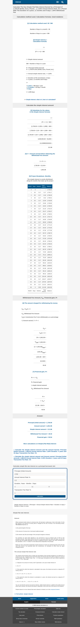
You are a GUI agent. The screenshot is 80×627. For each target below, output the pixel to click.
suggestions (33, 598)
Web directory (58, 622)
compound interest (55, 589)
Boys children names (40, 622)
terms (46, 598)
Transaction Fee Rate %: (22, 490)
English (26, 602)
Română (53, 602)
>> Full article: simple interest (23, 594)
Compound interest (40, 612)
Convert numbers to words (21, 608)
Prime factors (40, 615)
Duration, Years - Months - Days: (25, 483)
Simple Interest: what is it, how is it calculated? (41, 99)
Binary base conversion (21, 618)
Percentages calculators (40, 608)
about (19, 598)
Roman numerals (40, 618)
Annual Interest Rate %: (22, 477)
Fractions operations (58, 615)
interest (18, 2)
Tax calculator (21, 612)
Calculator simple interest (58, 612)
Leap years (22, 615)
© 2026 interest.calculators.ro (40, 605)
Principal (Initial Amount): (22, 471)
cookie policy (60, 598)
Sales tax (58, 608)
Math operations (58, 618)
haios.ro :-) (21, 622)
